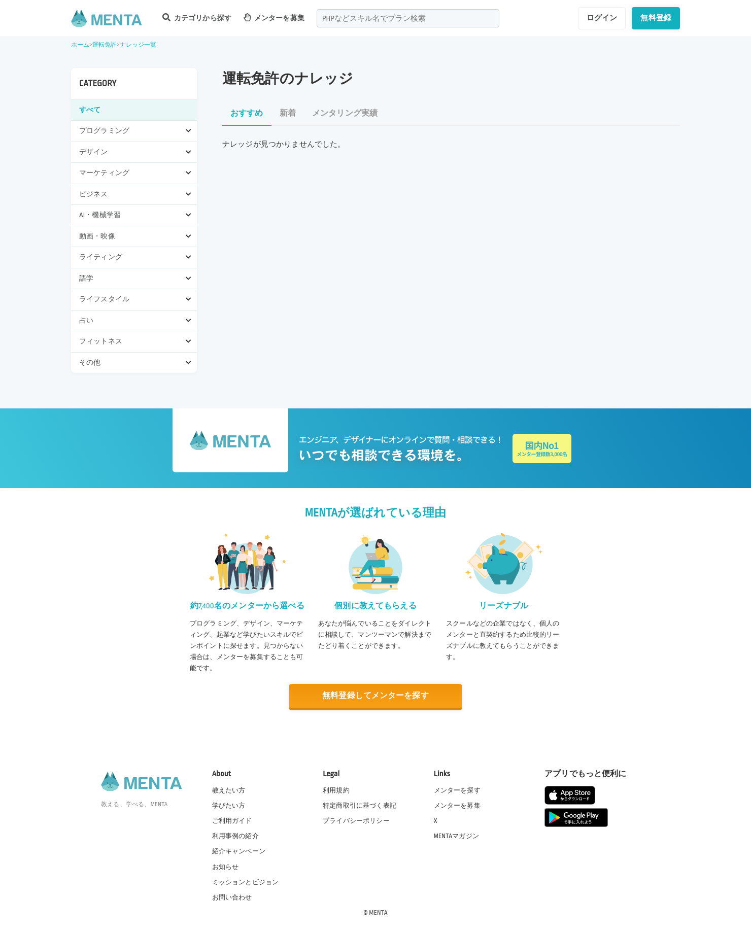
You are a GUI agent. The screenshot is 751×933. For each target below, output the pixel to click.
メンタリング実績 (345, 113)
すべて (89, 110)
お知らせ (225, 866)
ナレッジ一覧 (138, 45)
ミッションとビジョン (245, 881)
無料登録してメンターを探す (375, 696)
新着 (288, 113)
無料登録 (655, 18)
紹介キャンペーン (238, 851)
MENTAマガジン (456, 836)
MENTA (378, 912)
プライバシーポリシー (356, 820)
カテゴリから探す (196, 17)
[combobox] (408, 18)
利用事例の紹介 (235, 836)
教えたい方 (229, 790)
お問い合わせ (232, 897)
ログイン (602, 18)
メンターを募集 (274, 17)
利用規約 (336, 790)
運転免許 (104, 45)
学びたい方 (229, 805)
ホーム (80, 45)
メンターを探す (457, 790)
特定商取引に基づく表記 (359, 805)
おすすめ (246, 113)
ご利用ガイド (232, 820)
